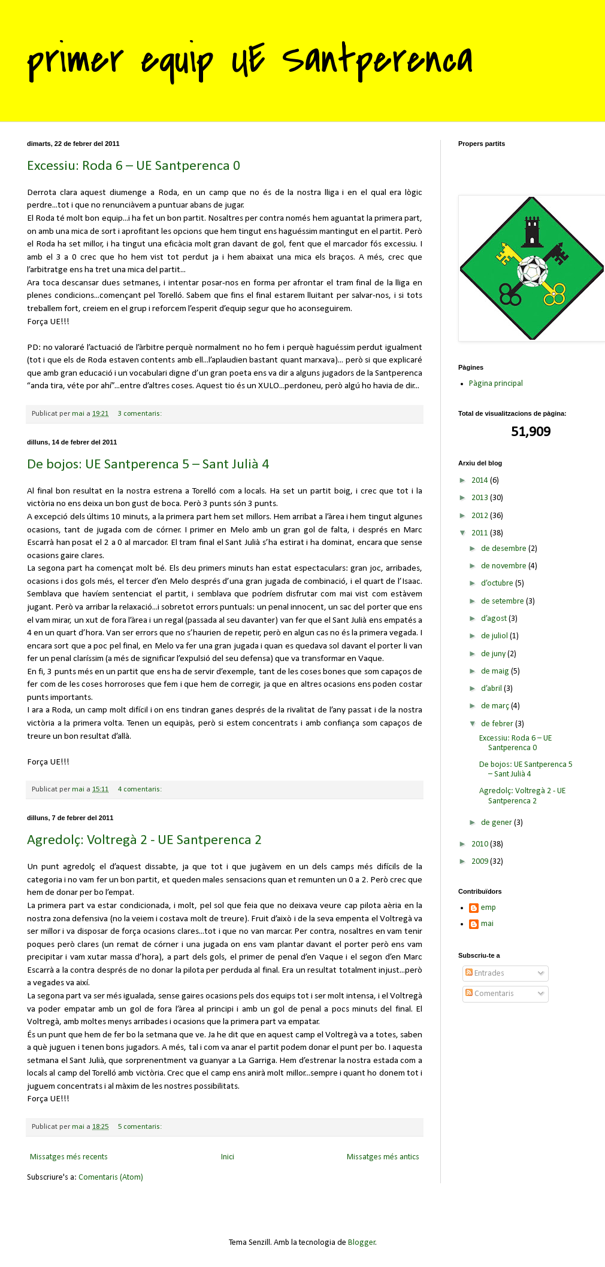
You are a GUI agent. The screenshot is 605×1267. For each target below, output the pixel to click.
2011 (480, 533)
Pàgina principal (496, 383)
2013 (480, 498)
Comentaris (489, 993)
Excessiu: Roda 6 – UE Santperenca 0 (133, 166)
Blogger (362, 1242)
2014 (480, 480)
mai (487, 923)
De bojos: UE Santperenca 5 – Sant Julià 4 (148, 465)
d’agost (495, 618)
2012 (480, 515)
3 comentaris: (141, 414)
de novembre (504, 566)
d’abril (492, 688)
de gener (497, 822)
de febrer (498, 724)
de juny (494, 654)
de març (496, 706)
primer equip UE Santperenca (250, 59)
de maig (496, 671)
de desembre (504, 548)
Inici (227, 1157)
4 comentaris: (141, 789)
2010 (480, 844)
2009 (480, 861)
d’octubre (498, 583)
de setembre (503, 601)
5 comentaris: (141, 1127)
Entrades (484, 973)
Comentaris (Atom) (110, 1177)
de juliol (495, 636)
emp (488, 907)
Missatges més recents (69, 1157)
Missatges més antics (383, 1157)
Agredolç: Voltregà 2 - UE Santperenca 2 (144, 840)
